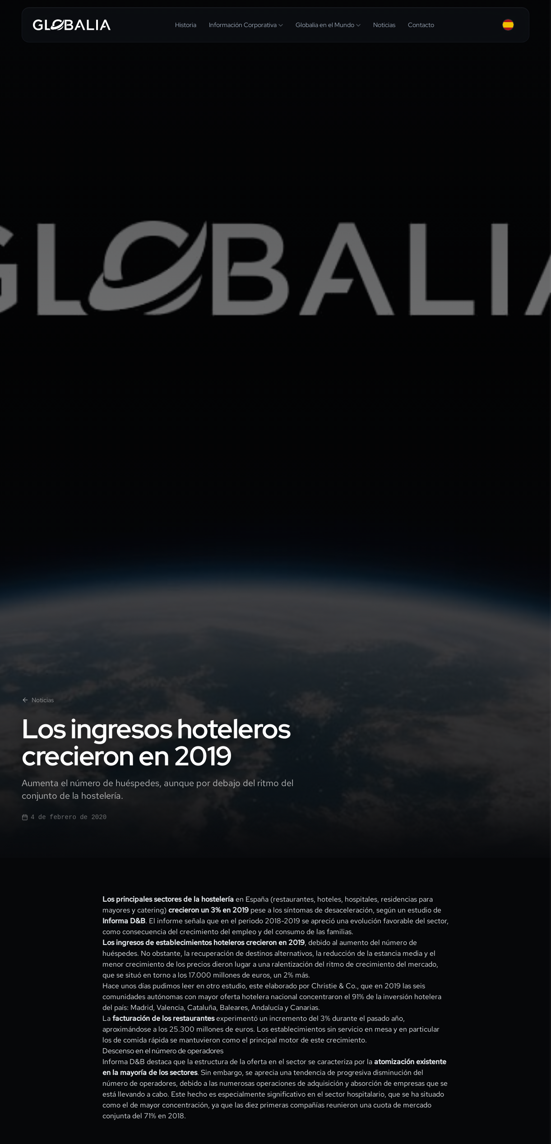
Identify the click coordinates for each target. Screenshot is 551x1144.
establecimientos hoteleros (200, 942)
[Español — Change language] (508, 25)
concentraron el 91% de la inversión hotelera (370, 996)
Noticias (38, 700)
